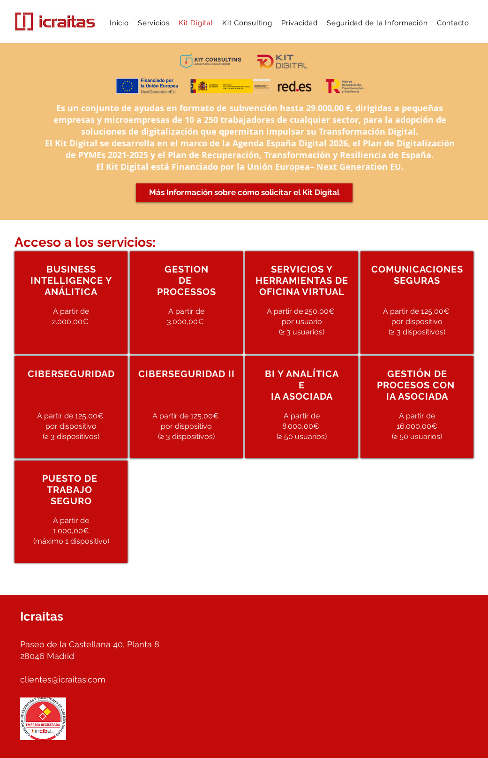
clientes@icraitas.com (62, 679)
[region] (71, 302)
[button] (153, 23)
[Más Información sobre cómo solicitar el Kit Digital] (244, 192)
